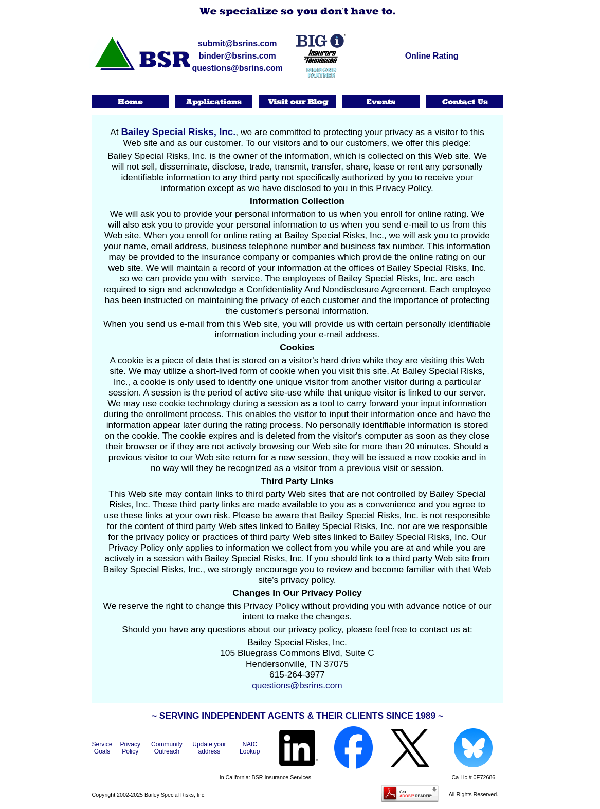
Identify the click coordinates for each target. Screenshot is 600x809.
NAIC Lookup (250, 748)
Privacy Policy (130, 748)
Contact (465, 101)
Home (130, 101)
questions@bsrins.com (237, 68)
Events (382, 101)
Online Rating (432, 55)
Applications (214, 101)
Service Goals (102, 748)
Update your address (209, 748)
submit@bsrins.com (237, 43)
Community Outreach (167, 748)
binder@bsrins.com (237, 55)
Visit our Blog (298, 101)
